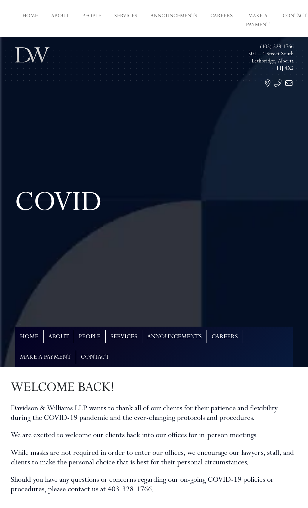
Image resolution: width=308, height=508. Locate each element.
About (60, 16)
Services (125, 16)
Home (30, 16)
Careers (221, 16)
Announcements (173, 16)
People (91, 16)
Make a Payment (258, 20)
